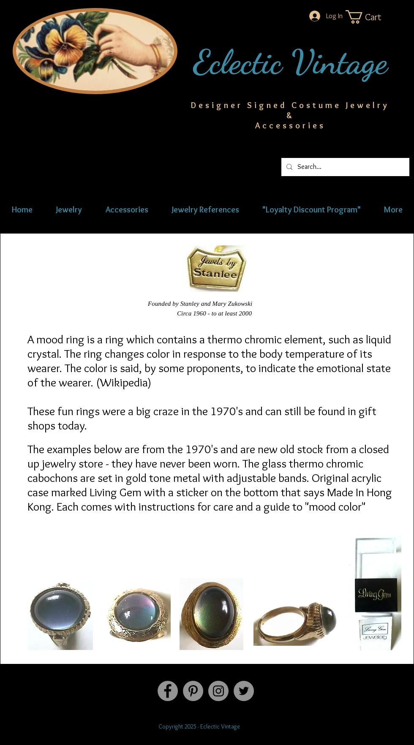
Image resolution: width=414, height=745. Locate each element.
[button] (372, 17)
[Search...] (344, 167)
